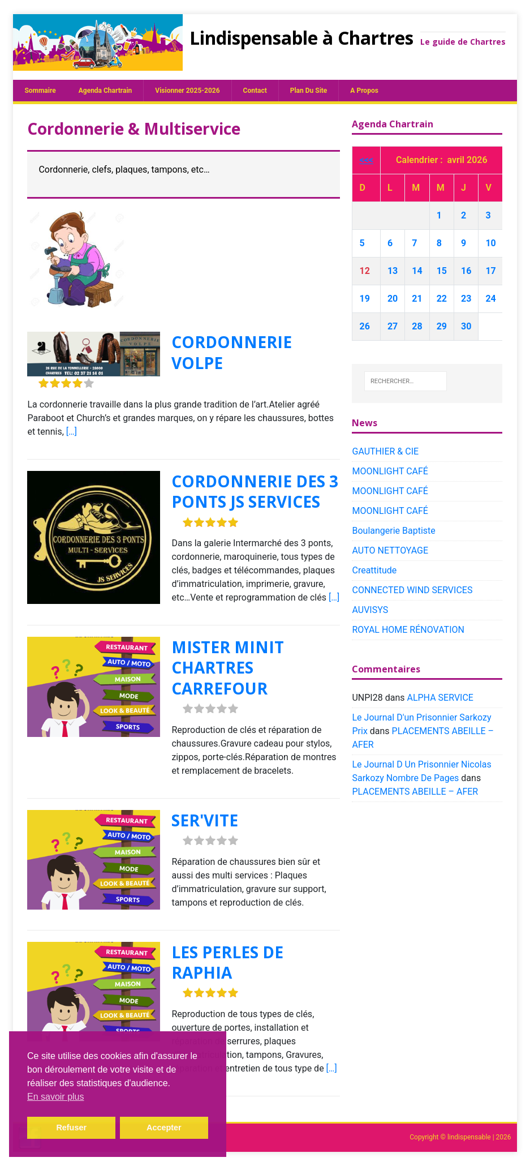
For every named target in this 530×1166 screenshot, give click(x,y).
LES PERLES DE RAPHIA (227, 962)
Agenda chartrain (105, 91)
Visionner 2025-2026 (187, 91)
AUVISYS (370, 610)
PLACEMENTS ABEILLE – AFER (415, 791)
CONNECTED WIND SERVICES (412, 590)
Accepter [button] (164, 1127)
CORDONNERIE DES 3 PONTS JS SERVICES (254, 491)
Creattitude (374, 570)
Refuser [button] (71, 1127)
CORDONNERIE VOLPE (231, 352)
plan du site (309, 91)
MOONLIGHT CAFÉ (390, 471)
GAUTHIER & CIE (385, 451)
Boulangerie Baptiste (393, 530)
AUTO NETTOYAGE (390, 550)
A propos (364, 91)
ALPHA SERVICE (440, 697)
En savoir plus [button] (55, 1096)
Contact (255, 91)
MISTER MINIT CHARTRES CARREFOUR (227, 667)
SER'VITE (204, 820)
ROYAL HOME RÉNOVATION (408, 629)
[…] (71, 431)
